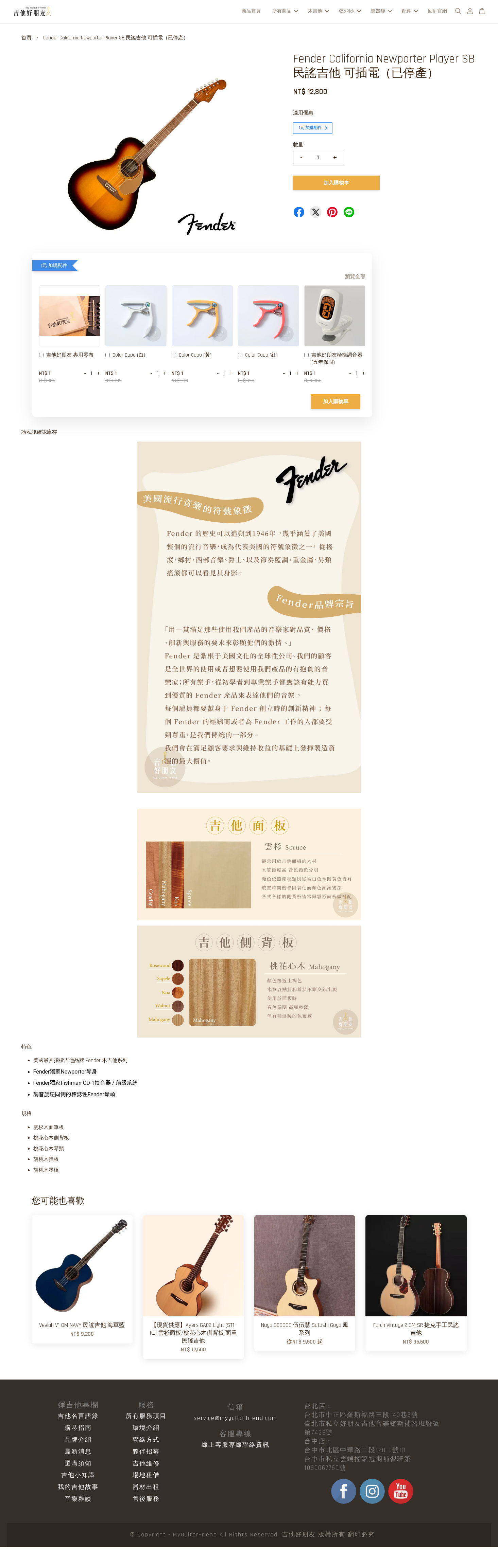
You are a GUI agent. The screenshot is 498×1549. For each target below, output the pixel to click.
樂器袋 (381, 12)
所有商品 (285, 12)
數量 (298, 146)
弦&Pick (350, 12)
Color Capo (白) (125, 357)
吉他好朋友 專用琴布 (66, 357)
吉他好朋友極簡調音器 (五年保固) (333, 360)
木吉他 (318, 12)
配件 (410, 12)
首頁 (26, 40)
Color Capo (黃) (191, 357)
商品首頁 (251, 12)
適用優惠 (303, 115)
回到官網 (437, 12)
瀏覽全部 (355, 278)
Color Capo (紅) (258, 357)
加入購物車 (335, 403)
